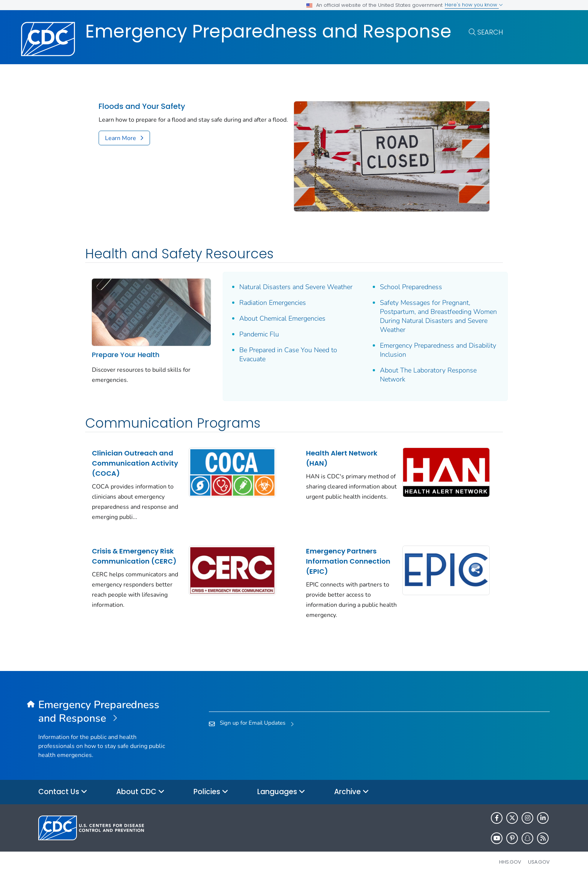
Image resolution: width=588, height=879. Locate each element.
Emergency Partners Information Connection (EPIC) (348, 561)
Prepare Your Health (125, 354)
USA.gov (539, 861)
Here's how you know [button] (474, 4)
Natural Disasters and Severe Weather (295, 286)
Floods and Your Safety (142, 106)
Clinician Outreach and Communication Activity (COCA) (135, 463)
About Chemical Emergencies (282, 318)
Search (490, 32)
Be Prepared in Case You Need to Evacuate (288, 354)
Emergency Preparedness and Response (268, 31)
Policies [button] (211, 792)
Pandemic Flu (259, 334)
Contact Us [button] (62, 792)
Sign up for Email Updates (252, 723)
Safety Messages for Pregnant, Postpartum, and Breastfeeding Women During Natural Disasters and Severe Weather (438, 316)
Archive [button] (351, 792)
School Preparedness (411, 286)
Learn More (120, 138)
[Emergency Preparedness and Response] (102, 712)
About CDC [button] (140, 792)
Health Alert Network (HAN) (341, 458)
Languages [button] (281, 792)
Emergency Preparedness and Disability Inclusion (438, 350)
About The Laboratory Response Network (428, 375)
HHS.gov (510, 861)
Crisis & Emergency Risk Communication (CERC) (134, 556)
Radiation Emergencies (272, 302)
